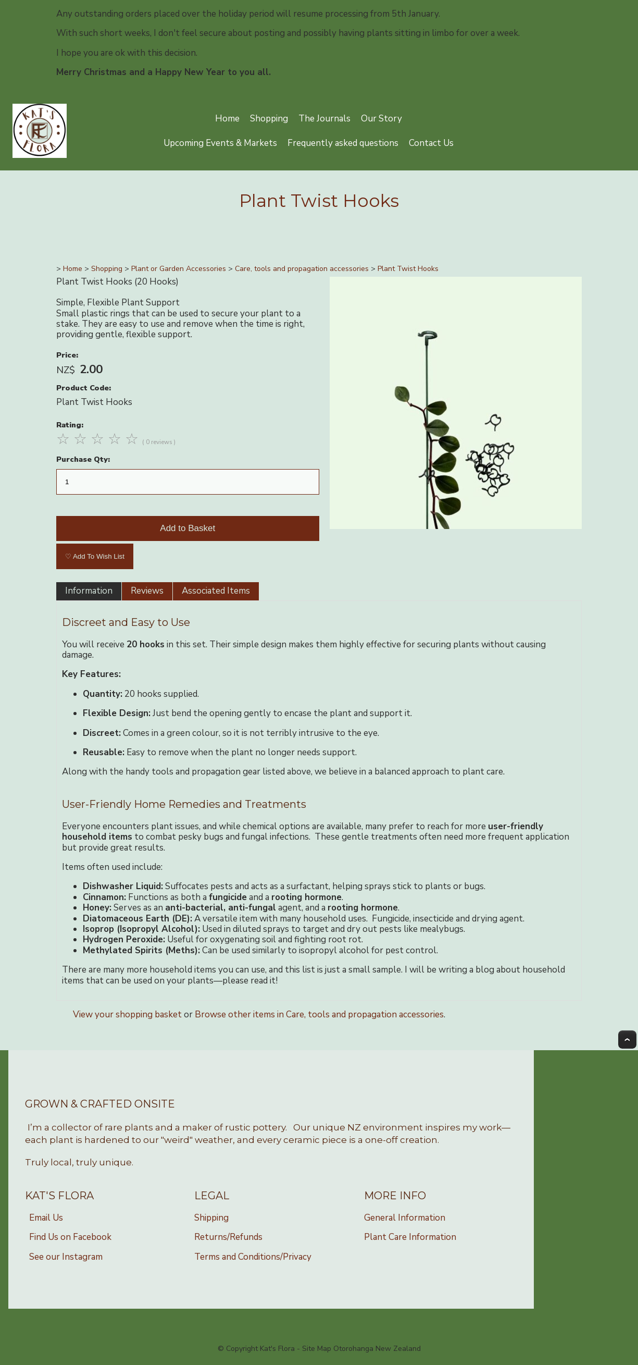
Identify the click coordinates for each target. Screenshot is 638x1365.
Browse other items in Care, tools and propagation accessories (319, 1014)
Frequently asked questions (342, 143)
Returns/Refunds (228, 1237)
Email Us (46, 1218)
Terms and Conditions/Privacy (252, 1257)
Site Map (316, 1349)
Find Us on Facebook (70, 1237)
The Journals (324, 119)
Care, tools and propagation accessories (302, 269)
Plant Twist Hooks (408, 269)
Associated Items (216, 591)
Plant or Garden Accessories (178, 269)
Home (227, 119)
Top (627, 1039)
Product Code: (83, 388)
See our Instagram (66, 1257)
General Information (404, 1218)
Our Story (381, 119)
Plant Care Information (410, 1237)
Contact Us (431, 143)
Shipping (211, 1218)
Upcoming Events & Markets (220, 143)
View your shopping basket (127, 1014)
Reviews (147, 591)
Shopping (269, 119)
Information (88, 591)
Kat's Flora (277, 1349)
